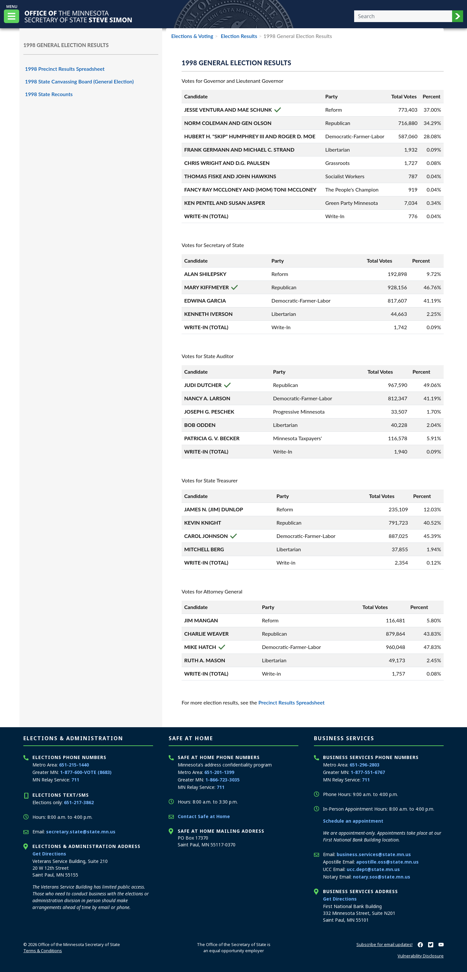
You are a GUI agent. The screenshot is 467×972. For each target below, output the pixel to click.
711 (75, 780)
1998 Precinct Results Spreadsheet (64, 69)
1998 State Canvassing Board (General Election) (79, 81)
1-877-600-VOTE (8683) (86, 772)
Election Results (238, 36)
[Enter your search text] (403, 16)
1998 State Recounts (49, 94)
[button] (457, 16)
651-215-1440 (74, 765)
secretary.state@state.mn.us (80, 832)
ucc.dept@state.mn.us (373, 869)
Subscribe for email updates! (384, 944)
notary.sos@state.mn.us (381, 877)
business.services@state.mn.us (374, 854)
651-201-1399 (219, 772)
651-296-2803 (364, 765)
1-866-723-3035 (222, 780)
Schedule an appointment (353, 821)
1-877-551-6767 (368, 772)
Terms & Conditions (42, 950)
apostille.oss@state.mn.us (387, 862)
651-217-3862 (79, 802)
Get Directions (49, 854)
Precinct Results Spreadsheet (291, 702)
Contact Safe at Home (204, 816)
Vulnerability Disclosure (421, 956)
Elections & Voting (192, 36)
